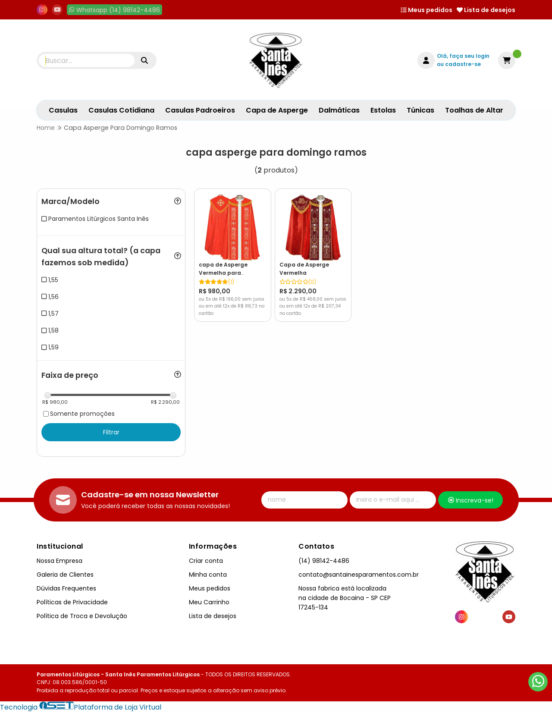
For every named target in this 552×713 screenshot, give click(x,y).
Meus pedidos (426, 10)
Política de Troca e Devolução (82, 616)
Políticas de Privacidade (72, 602)
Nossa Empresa (59, 560)
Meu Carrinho (209, 602)
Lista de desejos (486, 10)
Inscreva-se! (470, 500)
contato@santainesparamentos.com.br (358, 574)
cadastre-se (463, 64)
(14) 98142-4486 (323, 560)
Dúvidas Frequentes (66, 588)
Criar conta (206, 560)
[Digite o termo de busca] (87, 60)
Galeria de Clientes (65, 574)
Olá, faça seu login (463, 56)
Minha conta (208, 574)
